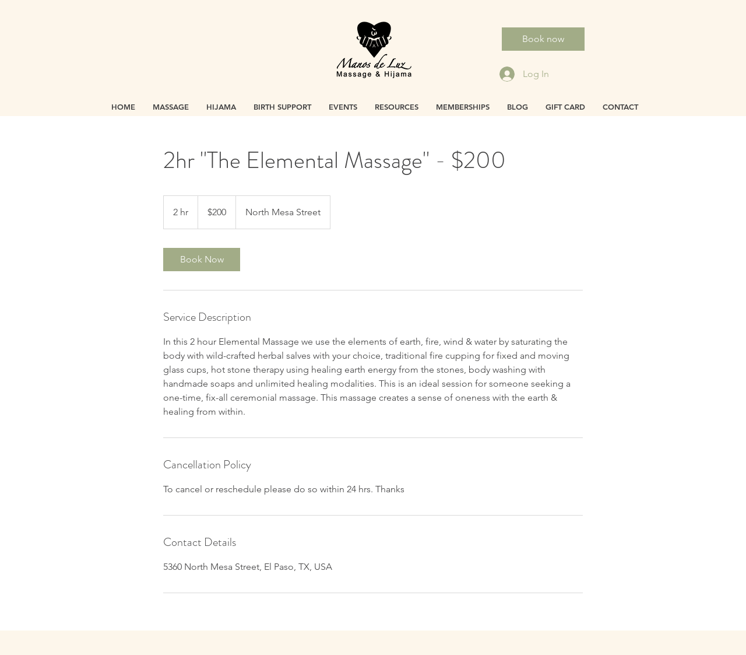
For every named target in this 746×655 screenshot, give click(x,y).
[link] (201, 259)
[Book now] (543, 39)
